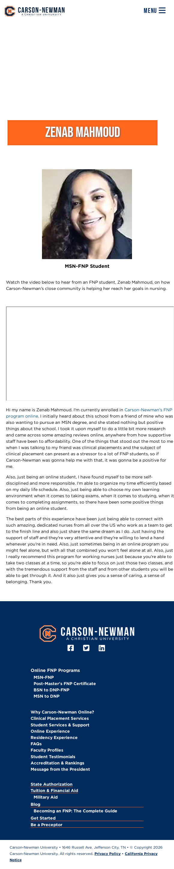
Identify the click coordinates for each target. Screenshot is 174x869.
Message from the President (60, 769)
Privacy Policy (107, 854)
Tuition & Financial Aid (54, 790)
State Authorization (52, 784)
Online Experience (50, 731)
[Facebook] (72, 648)
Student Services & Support (60, 725)
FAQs (36, 743)
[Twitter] (87, 648)
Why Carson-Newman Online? (62, 712)
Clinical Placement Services (60, 718)
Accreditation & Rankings (57, 763)
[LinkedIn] (103, 648)
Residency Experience (54, 737)
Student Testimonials (53, 756)
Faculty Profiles (47, 750)
